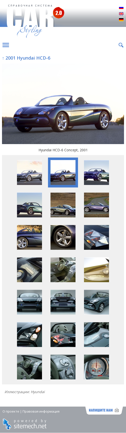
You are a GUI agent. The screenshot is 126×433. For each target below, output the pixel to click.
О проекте (10, 411)
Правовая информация (41, 411)
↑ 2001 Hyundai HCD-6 (26, 58)
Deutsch (121, 20)
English (121, 14)
